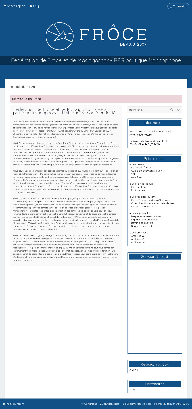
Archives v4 (138, 242)
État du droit (138, 190)
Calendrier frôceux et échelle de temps (154, 203)
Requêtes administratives (146, 216)
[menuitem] (34, 6)
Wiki (133, 174)
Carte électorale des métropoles (150, 200)
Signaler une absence (144, 219)
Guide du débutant (142, 170)
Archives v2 (138, 235)
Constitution (138, 187)
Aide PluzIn (137, 177)
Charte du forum (141, 167)
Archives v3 (138, 239)
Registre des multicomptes (147, 226)
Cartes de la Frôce (142, 206)
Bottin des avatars (142, 222)
